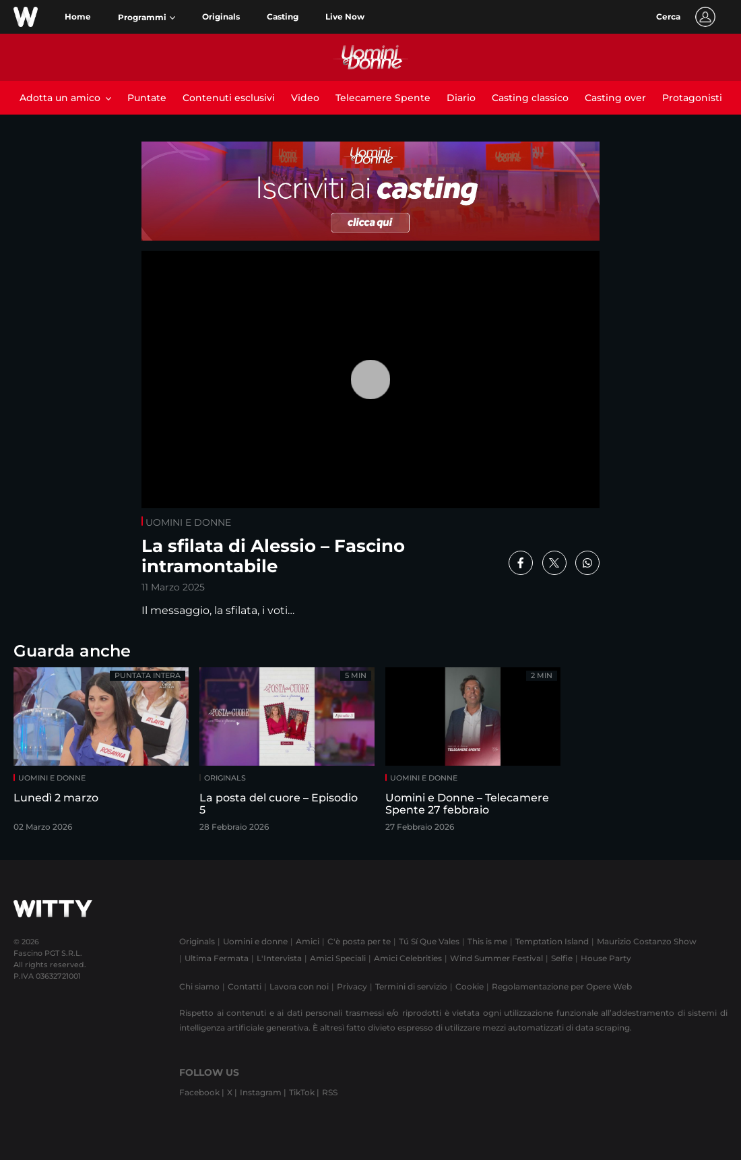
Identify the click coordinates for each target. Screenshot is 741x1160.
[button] (146, 17)
